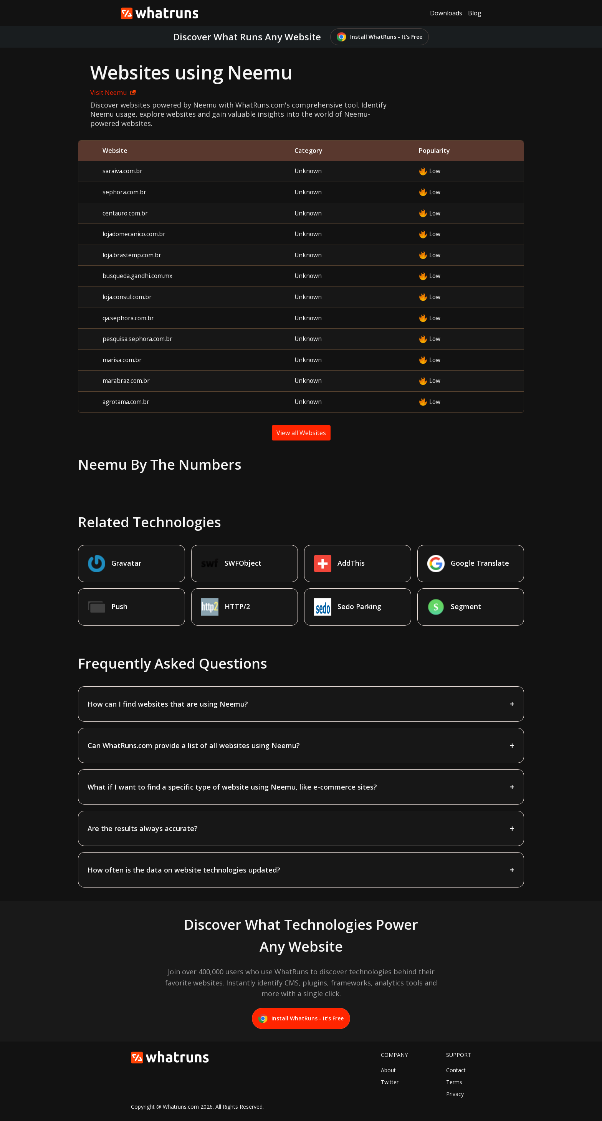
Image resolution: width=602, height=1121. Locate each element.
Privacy (455, 1094)
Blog (474, 13)
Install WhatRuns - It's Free (379, 37)
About (388, 1070)
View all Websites (301, 433)
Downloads (446, 13)
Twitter (390, 1082)
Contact (456, 1070)
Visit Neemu (113, 92)
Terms (454, 1082)
